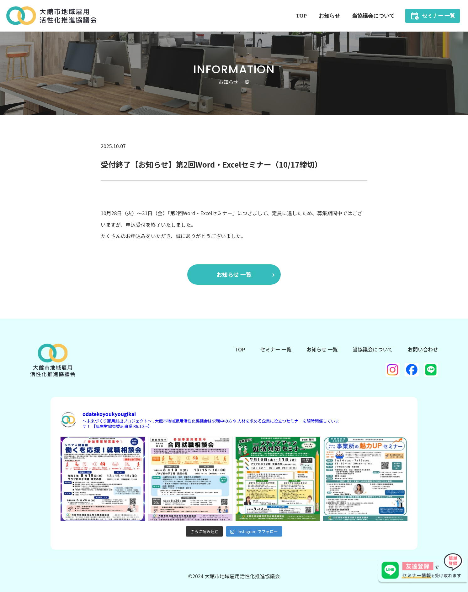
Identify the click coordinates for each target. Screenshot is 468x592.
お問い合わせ (423, 349)
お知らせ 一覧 (234, 274)
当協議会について (373, 16)
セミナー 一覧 (438, 16)
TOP (301, 16)
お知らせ (329, 16)
